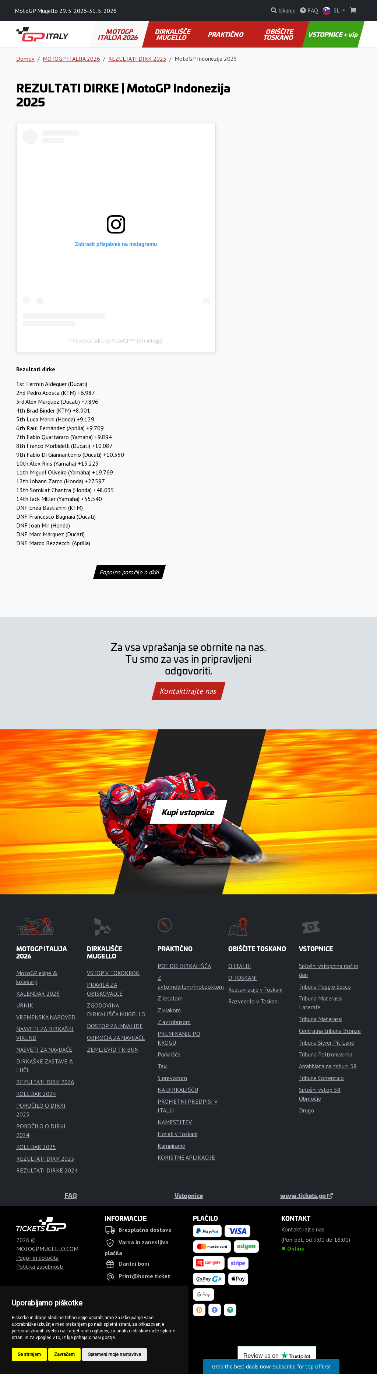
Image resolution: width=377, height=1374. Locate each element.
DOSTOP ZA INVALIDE (115, 1026)
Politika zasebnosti (39, 1266)
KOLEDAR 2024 (36, 1093)
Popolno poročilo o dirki (129, 572)
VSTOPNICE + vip (333, 34)
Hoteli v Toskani (177, 1134)
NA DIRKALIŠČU (178, 1089)
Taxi (163, 1066)
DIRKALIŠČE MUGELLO (173, 34)
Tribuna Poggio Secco (325, 986)
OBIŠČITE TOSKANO (279, 34)
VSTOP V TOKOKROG (113, 973)
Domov (25, 58)
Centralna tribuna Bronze (330, 1030)
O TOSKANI (242, 977)
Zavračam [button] (64, 1354)
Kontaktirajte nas (188, 691)
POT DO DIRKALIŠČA (184, 966)
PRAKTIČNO (225, 34)
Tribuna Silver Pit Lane (326, 1042)
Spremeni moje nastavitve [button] (114, 1354)
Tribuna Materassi (320, 1019)
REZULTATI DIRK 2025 (137, 58)
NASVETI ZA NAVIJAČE (44, 1049)
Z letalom (170, 998)
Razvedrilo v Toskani (253, 1001)
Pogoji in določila (37, 1257)
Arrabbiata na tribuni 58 (328, 1066)
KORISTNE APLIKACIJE (186, 1157)
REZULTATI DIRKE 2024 (47, 1170)
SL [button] (332, 11)
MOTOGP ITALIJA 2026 (118, 34)
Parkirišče (169, 1054)
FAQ (70, 1195)
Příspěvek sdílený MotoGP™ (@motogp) (116, 341)
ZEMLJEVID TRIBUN (112, 1049)
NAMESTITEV (175, 1122)
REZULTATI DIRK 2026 (45, 1082)
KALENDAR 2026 (38, 993)
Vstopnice (189, 1195)
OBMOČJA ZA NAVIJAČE (116, 1037)
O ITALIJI (239, 966)
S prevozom (172, 1078)
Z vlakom (169, 1010)
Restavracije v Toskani (255, 989)
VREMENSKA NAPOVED (45, 1017)
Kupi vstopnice (188, 811)
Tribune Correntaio (321, 1078)
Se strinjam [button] (29, 1354)
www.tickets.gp (306, 1195)
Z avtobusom (174, 1022)
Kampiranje (171, 1145)
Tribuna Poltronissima (325, 1054)
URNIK (24, 1005)
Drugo (306, 1110)
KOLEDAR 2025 (36, 1146)
